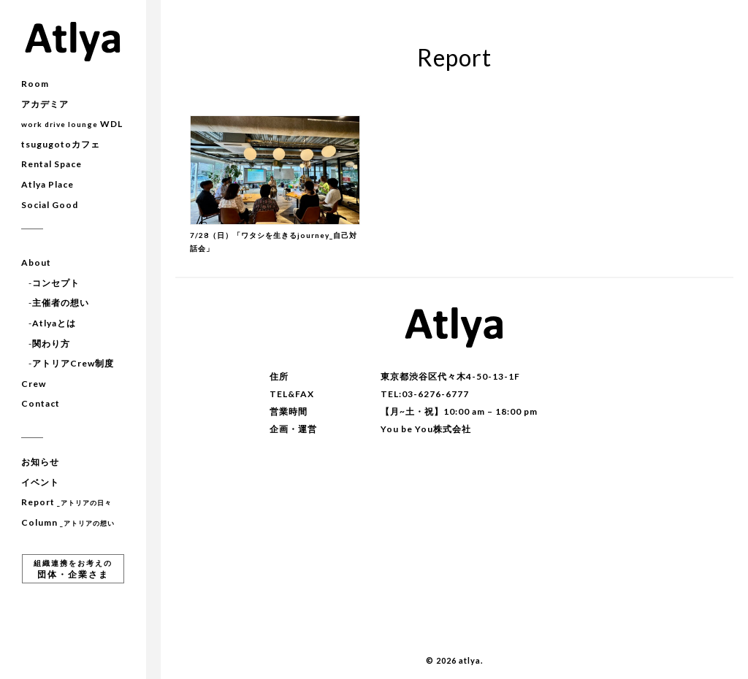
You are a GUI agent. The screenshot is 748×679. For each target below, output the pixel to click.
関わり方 (51, 343)
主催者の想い (60, 302)
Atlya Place (47, 184)
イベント (40, 482)
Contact (40, 403)
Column (68, 522)
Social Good (49, 204)
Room (35, 83)
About (36, 262)
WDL (72, 123)
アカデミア (45, 104)
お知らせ (40, 461)
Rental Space (51, 163)
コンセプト (56, 282)
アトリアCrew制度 (73, 363)
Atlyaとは (54, 323)
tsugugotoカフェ (60, 144)
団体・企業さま (73, 569)
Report (66, 501)
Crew (33, 383)
